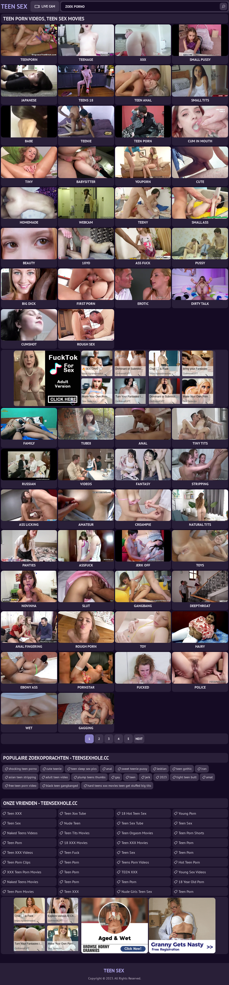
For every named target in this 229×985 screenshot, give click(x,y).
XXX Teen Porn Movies (24, 872)
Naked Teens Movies (22, 882)
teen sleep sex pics (84, 769)
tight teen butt (186, 777)
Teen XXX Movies (134, 842)
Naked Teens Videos (22, 833)
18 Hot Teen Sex (133, 813)
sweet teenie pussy (134, 769)
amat (209, 777)
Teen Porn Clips (18, 862)
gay (117, 777)
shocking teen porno (23, 769)
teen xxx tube (75, 813)
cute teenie (54, 769)
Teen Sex (14, 823)
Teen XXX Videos (20, 852)
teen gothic (184, 769)
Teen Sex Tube (132, 823)
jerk (147, 777)
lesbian (162, 769)
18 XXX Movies (76, 842)
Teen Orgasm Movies (137, 833)
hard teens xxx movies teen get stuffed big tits (119, 786)
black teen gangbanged (62, 786)
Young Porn (187, 813)
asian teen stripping (22, 777)
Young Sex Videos (192, 872)
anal (109, 769)
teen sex (128, 852)
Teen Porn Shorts (191, 833)
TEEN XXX (129, 872)
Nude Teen (72, 823)
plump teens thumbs (92, 777)
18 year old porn (191, 882)
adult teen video (57, 777)
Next (139, 739)
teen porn (186, 842)
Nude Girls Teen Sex (136, 891)
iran (204, 769)
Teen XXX (14, 813)
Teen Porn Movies (20, 891)
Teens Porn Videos (135, 862)
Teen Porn (14, 842)
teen (132, 777)
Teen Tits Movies (77, 833)
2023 (163, 777)
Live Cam (48, 6)
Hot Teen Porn (189, 862)
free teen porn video (22, 786)
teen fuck (71, 852)
